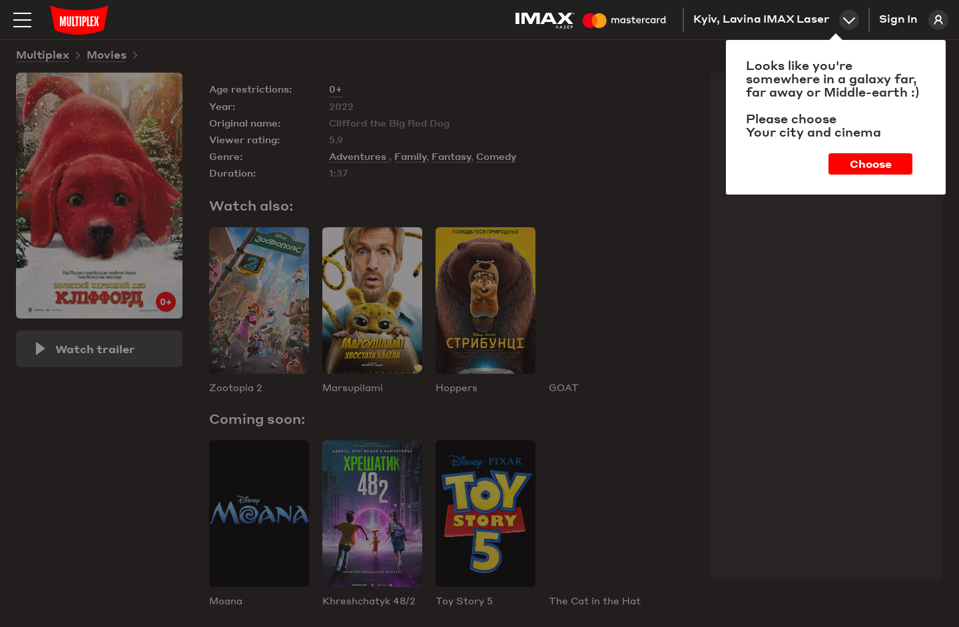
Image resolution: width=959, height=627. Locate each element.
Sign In (913, 20)
